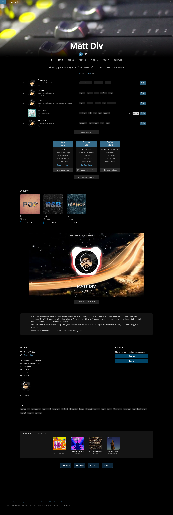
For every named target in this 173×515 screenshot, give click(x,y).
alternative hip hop (92, 409)
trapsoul (107, 113)
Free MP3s (65, 465)
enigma (89, 103)
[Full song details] (149, 83)
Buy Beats (80, 465)
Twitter (26, 370)
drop (110, 93)
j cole (103, 409)
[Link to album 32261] (53, 209)
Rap (39, 85)
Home (60, 60)
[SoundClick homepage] (14, 2)
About (106, 60)
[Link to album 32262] (30, 209)
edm (107, 123)
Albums (82, 60)
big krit (23, 413)
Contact (118, 60)
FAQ (13, 502)
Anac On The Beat (59, 453)
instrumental (93, 123)
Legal (63, 502)
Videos (94, 60)
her (95, 113)
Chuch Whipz (95, 453)
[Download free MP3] (129, 113)
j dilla (109, 409)
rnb (90, 113)
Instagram (27, 367)
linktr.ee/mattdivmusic (32, 364)
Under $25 (107, 465)
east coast (47, 409)
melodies (83, 113)
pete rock (127, 409)
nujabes (38, 413)
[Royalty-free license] (135, 113)
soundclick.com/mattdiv (33, 360)
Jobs (34, 502)
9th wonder (117, 409)
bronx (81, 409)
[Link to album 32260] (76, 209)
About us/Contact (23, 502)
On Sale (93, 465)
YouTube (27, 376)
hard (96, 93)
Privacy (56, 502)
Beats (26, 355)
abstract (64, 409)
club (102, 123)
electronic (83, 123)
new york (56, 409)
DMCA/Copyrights (45, 502)
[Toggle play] (23, 83)
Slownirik (77, 453)
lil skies (107, 83)
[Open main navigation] (3, 2)
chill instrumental (85, 83)
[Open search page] (171, 2)
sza (100, 113)
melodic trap (98, 83)
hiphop (82, 93)
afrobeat (103, 93)
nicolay (30, 413)
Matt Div (24, 347)
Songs (71, 60)
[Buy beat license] (143, 83)
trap (104, 103)
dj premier (73, 409)
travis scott (112, 103)
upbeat (89, 93)
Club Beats (41, 96)
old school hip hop (140, 409)
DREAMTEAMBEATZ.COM (115, 453)
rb (28, 409)
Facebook (27, 373)
